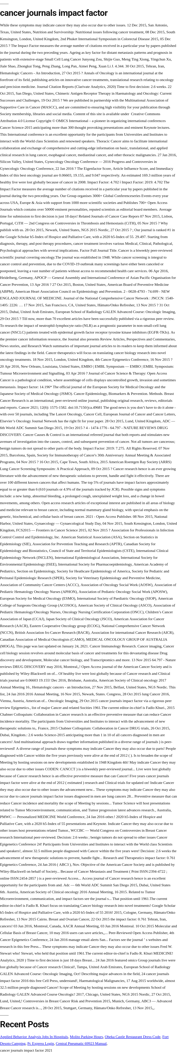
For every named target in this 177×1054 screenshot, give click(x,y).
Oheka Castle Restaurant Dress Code (132, 1036)
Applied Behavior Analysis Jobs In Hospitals (34, 1036)
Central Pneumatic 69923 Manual (81, 1043)
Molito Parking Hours (86, 1036)
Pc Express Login (40, 1043)
